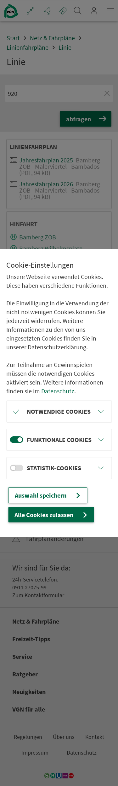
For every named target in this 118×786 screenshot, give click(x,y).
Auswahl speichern (48, 495)
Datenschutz (57, 391)
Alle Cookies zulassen (51, 515)
